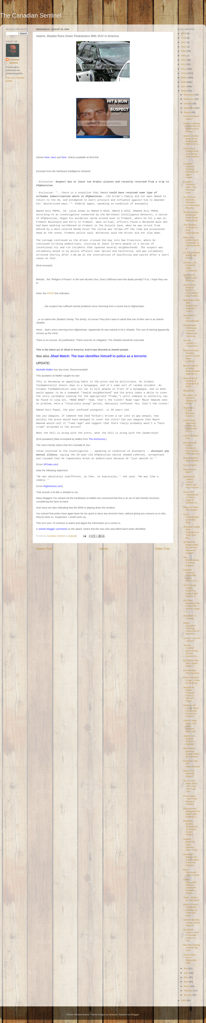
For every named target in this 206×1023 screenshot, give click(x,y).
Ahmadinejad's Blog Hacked (191, 459)
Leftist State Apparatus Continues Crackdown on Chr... (190, 426)
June (186, 973)
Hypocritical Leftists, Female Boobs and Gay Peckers (191, 482)
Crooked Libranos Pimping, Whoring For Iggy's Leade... (190, 171)
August (187, 112)
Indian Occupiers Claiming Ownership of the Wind (191, 628)
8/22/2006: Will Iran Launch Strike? (190, 663)
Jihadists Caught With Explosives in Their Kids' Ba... (191, 532)
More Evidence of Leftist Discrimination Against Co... (191, 369)
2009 (184, 77)
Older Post (162, 548)
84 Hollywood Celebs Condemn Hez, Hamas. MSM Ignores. (191, 448)
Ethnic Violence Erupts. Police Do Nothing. (191, 680)
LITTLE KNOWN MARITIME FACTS (191, 255)
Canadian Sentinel (14, 61)
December (189, 94)
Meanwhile (188, 390)
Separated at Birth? (189, 470)
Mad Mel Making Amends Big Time (191, 948)
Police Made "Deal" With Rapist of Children (190, 800)
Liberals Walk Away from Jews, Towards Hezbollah (190, 726)
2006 (184, 91)
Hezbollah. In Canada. (189, 617)
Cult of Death (189, 465)
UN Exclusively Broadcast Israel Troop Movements (190, 216)
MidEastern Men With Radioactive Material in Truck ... (191, 305)
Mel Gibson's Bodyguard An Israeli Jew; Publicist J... (191, 812)
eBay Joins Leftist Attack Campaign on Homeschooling (191, 243)
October (188, 103)
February (188, 990)
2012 (184, 64)
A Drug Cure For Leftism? (191, 639)
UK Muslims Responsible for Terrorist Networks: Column (190, 547)
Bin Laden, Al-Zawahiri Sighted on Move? (190, 399)
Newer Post (44, 548)
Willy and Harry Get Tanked (191, 508)
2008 (184, 82)
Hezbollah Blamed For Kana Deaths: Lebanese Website (191, 860)
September (189, 108)
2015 (184, 51)
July (186, 968)
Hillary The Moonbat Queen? (189, 773)
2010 (184, 73)
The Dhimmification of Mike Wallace (191, 561)
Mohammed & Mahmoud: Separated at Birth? (191, 382)
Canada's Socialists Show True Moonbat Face (190, 187)
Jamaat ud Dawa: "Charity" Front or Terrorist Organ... (188, 694)
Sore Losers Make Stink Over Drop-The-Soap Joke (190, 786)
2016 (184, 46)
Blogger (135, 1014)
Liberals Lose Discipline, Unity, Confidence (190, 266)
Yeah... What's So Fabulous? (191, 898)
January (188, 995)
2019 (184, 38)
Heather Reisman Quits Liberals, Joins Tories (190, 844)
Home (103, 548)
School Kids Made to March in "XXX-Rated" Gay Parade (191, 290)
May (186, 977)
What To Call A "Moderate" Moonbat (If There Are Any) (190, 910)
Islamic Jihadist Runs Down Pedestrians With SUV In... (191, 140)
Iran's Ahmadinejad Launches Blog (191, 518)
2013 (184, 60)
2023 (184, 33)
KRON (50, 293)
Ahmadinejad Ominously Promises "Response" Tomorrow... (190, 330)
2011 (184, 69)
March (187, 986)
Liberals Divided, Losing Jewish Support (191, 922)
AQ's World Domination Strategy (190, 278)
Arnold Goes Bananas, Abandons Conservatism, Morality (191, 202)
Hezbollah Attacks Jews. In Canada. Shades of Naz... (191, 935)
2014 (184, 55)
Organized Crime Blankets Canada (188, 412)
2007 (184, 86)
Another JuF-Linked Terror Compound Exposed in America (191, 710)
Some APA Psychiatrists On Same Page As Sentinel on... (191, 497)
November (189, 99)
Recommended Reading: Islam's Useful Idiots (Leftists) (191, 356)
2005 (184, 1000)
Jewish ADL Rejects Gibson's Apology (189, 740)
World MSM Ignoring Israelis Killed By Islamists (191, 752)
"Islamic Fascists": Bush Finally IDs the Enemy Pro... (191, 650)
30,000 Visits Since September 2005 (190, 959)
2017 (184, 42)
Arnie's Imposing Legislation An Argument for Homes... (191, 127)
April (186, 981)
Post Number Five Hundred (191, 671)
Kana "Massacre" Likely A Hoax (191, 872)
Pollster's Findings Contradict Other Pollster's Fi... (191, 575)
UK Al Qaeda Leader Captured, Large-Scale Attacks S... (190, 590)
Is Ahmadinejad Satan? (191, 117)
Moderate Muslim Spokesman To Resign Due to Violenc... (190, 828)
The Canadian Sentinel (30, 15)
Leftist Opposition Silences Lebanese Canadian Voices (190, 886)
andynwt (113, 1014)
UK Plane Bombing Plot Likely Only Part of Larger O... (191, 606)
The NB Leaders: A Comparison (190, 343)
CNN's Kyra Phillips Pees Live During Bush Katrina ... (191, 154)
